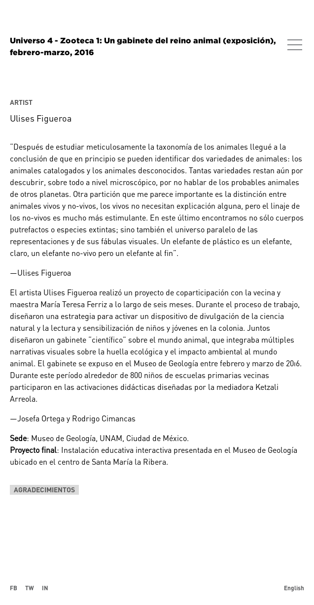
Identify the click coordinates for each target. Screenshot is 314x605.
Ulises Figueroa (40, 118)
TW (29, 587)
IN (45, 587)
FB (13, 587)
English (294, 587)
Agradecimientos (44, 489)
